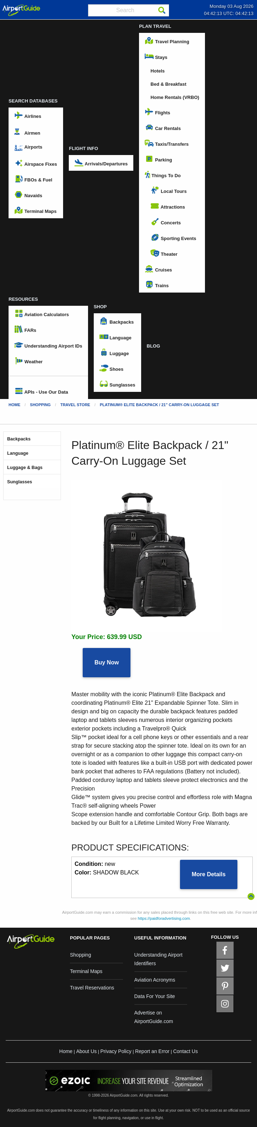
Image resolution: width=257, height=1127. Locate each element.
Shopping (40, 405)
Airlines (27, 115)
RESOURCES (23, 299)
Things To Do (163, 174)
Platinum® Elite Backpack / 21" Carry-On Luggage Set (159, 405)
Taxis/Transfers (167, 143)
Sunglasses (117, 384)
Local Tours (168, 190)
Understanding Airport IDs (48, 345)
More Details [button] (209, 874)
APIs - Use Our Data (41, 391)
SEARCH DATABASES (33, 101)
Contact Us (185, 1051)
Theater (164, 253)
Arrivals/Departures (101, 162)
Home (14, 405)
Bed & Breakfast (168, 84)
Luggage (114, 352)
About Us (86, 1051)
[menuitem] (48, 376)
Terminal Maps (35, 210)
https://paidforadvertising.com (164, 918)
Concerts (165, 221)
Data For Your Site (154, 996)
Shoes (111, 368)
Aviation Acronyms (154, 980)
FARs (25, 329)
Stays (156, 56)
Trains (157, 284)
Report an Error (152, 1051)
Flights (157, 111)
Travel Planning (167, 40)
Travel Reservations (92, 988)
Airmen (27, 132)
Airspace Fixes (35, 163)
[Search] (161, 10)
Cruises (158, 269)
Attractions (167, 206)
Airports (28, 147)
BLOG (153, 346)
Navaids (28, 194)
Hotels (157, 71)
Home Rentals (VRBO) (174, 97)
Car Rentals (163, 127)
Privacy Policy (116, 1051)
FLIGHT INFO (83, 148)
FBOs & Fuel (33, 179)
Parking (158, 159)
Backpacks (116, 321)
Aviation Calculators (41, 313)
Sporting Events (173, 237)
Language (115, 336)
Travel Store (75, 405)
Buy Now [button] (106, 662)
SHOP (100, 306)
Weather (28, 360)
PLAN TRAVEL (155, 26)
